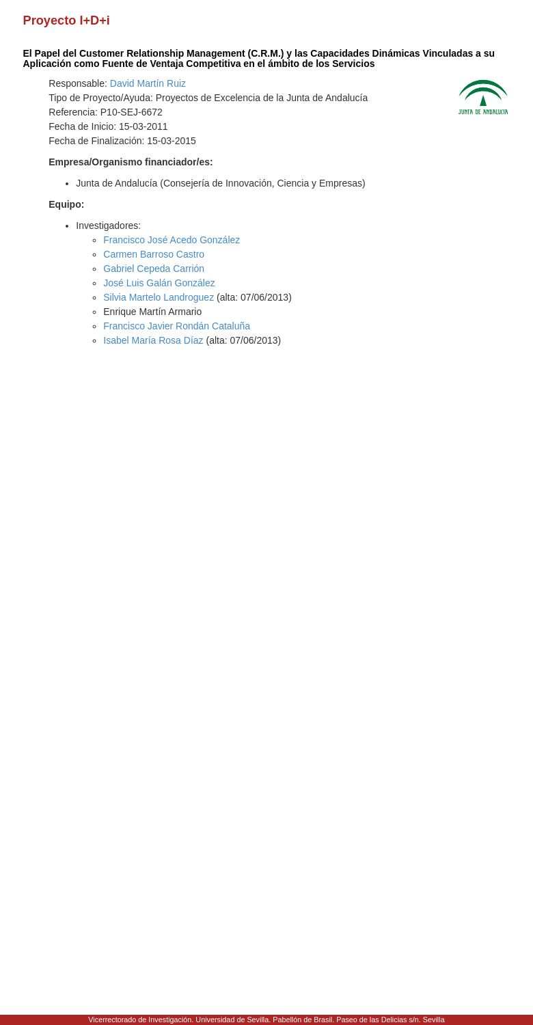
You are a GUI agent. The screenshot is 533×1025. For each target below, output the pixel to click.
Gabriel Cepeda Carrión (153, 268)
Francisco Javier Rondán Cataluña (176, 325)
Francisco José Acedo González (171, 239)
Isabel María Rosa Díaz (153, 340)
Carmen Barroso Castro (153, 254)
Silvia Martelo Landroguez (158, 297)
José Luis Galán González (159, 282)
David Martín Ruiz (148, 83)
